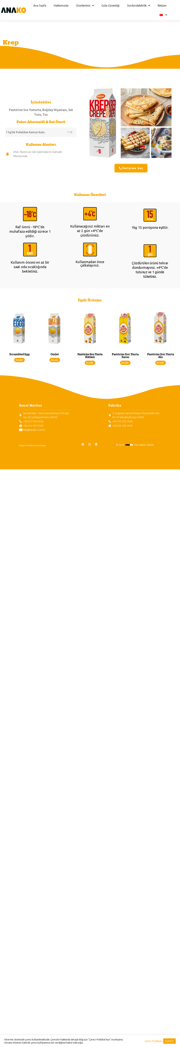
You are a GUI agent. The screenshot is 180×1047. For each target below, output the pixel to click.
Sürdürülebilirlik (138, 5)
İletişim (162, 5)
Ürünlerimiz (85, 5)
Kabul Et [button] (169, 1041)
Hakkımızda (61, 5)
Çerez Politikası (153, 1041)
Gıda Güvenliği (110, 5)
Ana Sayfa (39, 5)
